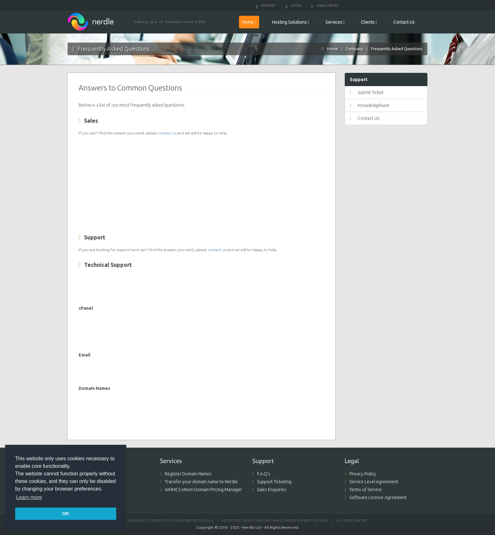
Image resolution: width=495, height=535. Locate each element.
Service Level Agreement (371, 481)
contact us (167, 133)
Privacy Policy (360, 473)
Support (265, 5)
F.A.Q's (261, 473)
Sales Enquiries (269, 489)
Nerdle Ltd (251, 527)
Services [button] (335, 22)
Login (293, 5)
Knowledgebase (370, 105)
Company (354, 48)
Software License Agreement (376, 497)
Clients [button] (369, 22)
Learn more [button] (29, 497)
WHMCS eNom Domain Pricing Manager (201, 489)
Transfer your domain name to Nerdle (199, 481)
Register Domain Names (186, 473)
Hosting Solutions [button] (290, 22)
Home (332, 48)
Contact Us (404, 22)
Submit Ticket (367, 92)
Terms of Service (363, 489)
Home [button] (249, 22)
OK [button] (65, 513)
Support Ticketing (271, 481)
